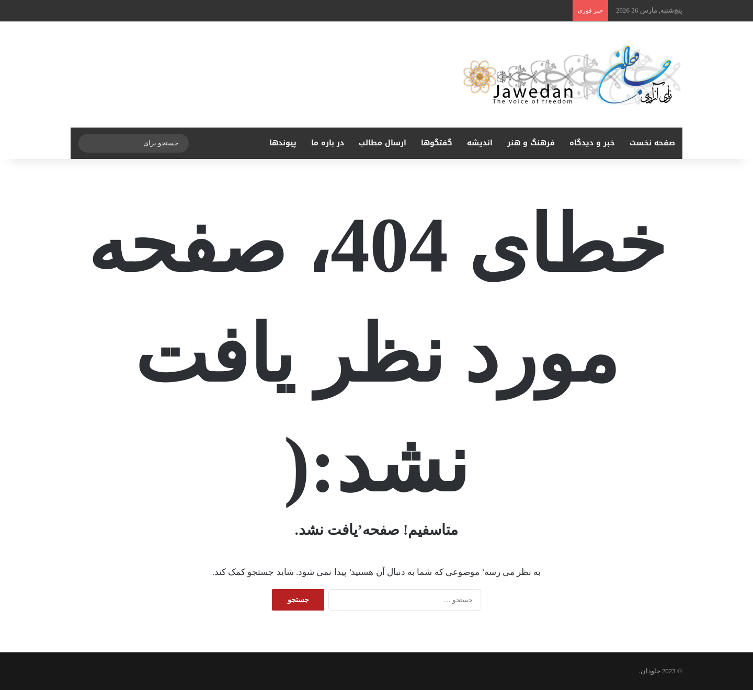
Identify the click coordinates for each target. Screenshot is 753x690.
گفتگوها (436, 143)
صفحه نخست (652, 143)
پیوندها (282, 143)
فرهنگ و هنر (531, 143)
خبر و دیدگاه (592, 143)
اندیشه (480, 143)
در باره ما (327, 143)
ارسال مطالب (382, 143)
